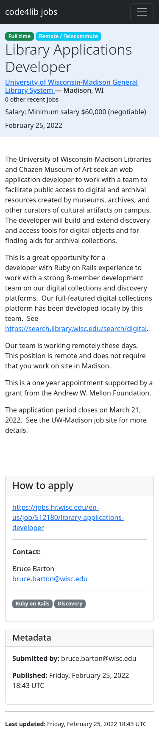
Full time (19, 36)
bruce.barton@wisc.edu (50, 578)
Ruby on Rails (33, 603)
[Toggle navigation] (142, 11)
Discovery (70, 603)
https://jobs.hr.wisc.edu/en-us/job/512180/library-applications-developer (68, 517)
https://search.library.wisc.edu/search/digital (76, 328)
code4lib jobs (31, 11)
